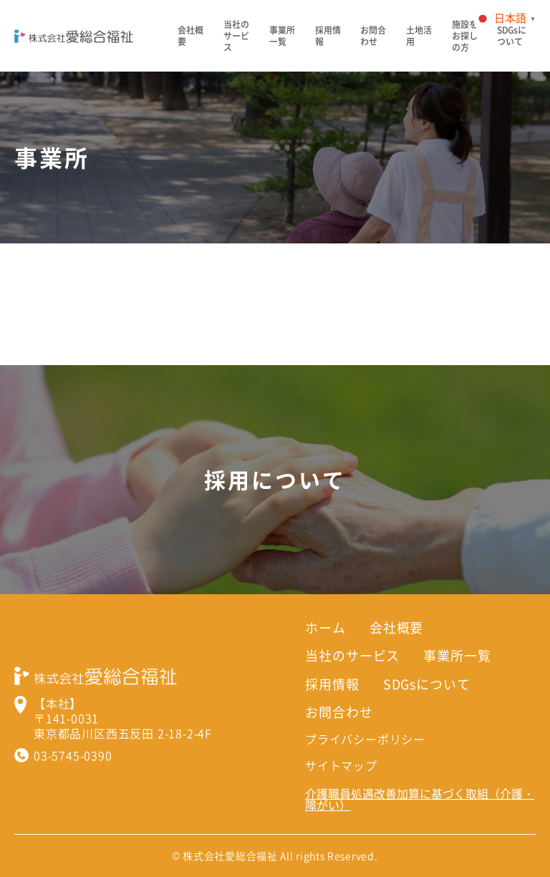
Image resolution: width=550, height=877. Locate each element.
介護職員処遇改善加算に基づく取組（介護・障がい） (419, 799)
